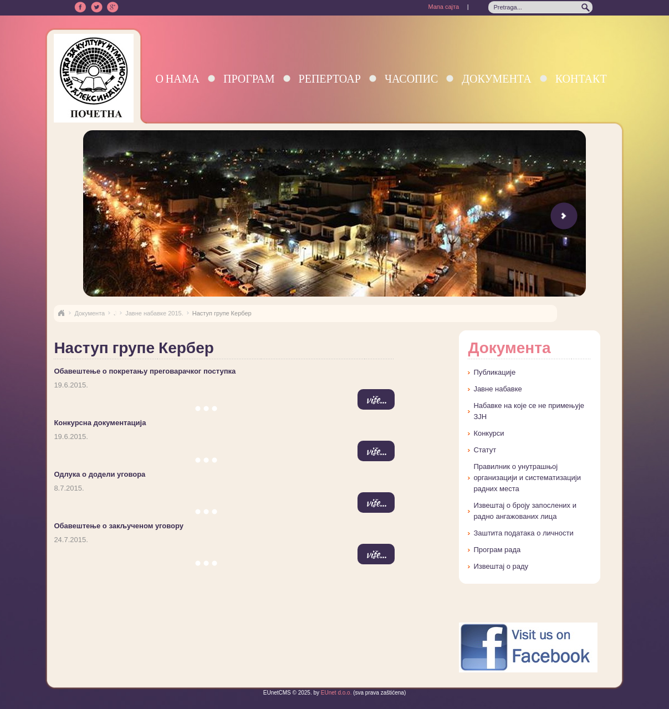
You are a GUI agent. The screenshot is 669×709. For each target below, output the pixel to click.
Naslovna (61, 313)
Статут (484, 450)
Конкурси (488, 433)
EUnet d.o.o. (335, 693)
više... (376, 399)
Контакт (581, 78)
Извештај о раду (500, 566)
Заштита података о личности (523, 533)
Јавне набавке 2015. (154, 313)
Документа (496, 78)
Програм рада (496, 549)
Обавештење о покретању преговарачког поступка (145, 371)
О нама (177, 78)
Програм (249, 78)
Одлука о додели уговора (99, 474)
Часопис (411, 78)
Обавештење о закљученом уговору (118, 526)
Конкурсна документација (100, 423)
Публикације (494, 372)
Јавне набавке (497, 389)
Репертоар (330, 78)
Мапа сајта (443, 6)
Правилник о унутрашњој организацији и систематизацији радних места (527, 477)
